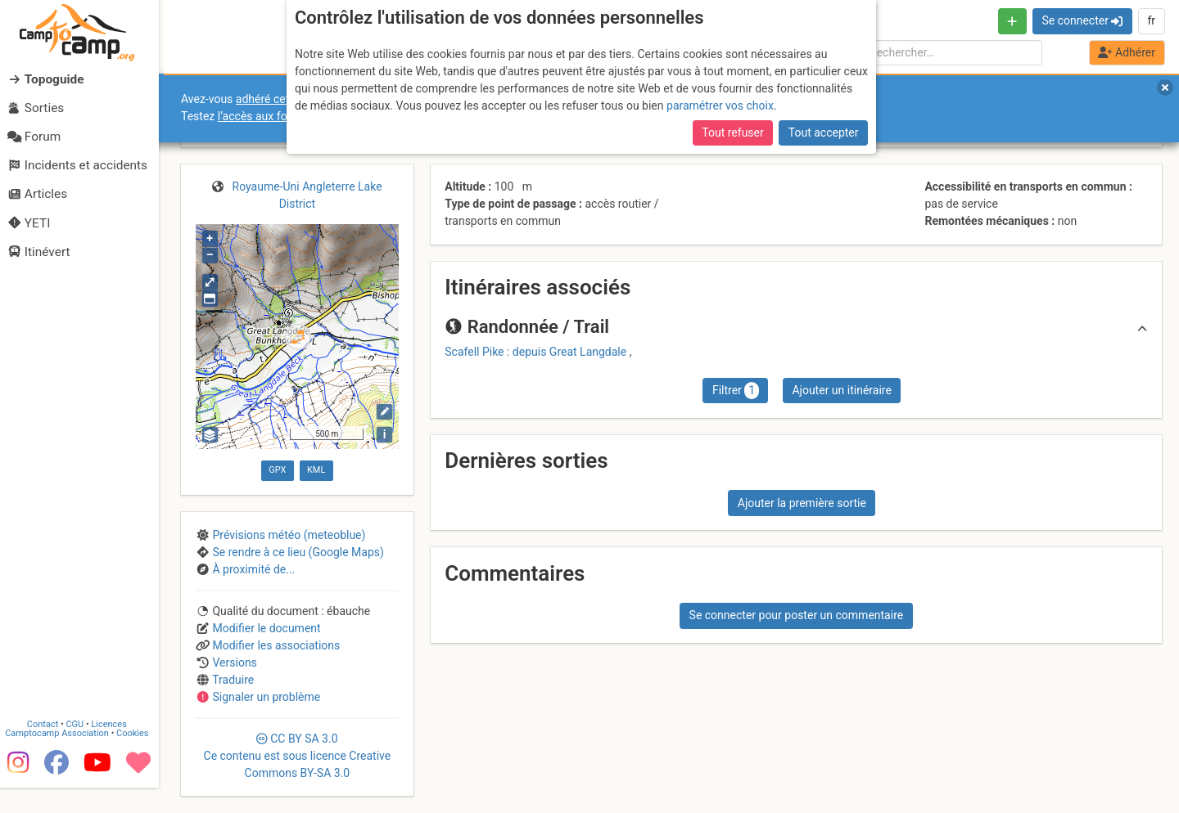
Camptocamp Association (62, 758)
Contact (47, 749)
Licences (114, 749)
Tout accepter (823, 132)
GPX (277, 470)
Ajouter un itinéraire (841, 390)
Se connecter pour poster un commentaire (796, 615)
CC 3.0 (297, 755)
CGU (80, 749)
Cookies (137, 758)
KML (316, 470)
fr (1151, 20)
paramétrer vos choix (720, 105)
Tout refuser (732, 132)
